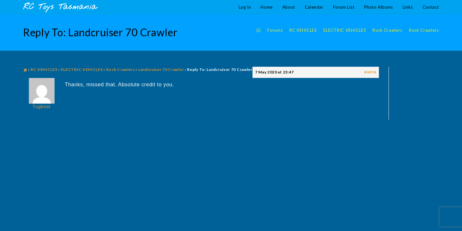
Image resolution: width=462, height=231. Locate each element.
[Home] (258, 30)
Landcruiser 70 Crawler (161, 69)
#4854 (370, 72)
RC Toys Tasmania (60, 7)
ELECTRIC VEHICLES (82, 69)
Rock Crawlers (424, 30)
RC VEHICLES (44, 69)
